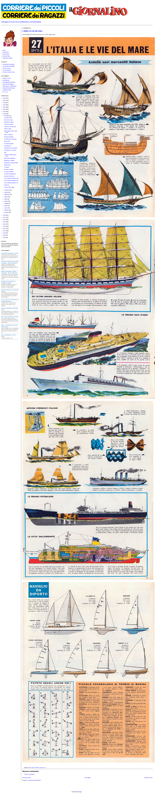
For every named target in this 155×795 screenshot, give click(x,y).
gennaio (6, 212)
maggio (6, 203)
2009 (4, 235)
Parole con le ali (7, 68)
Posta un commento (29, 774)
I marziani (6, 167)
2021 (4, 109)
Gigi (5, 152)
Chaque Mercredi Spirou (9, 88)
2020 (4, 111)
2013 (4, 226)
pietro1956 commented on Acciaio (9, 253)
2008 (4, 237)
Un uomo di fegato (8, 171)
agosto (6, 196)
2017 (4, 217)
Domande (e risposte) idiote (11, 162)
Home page (87, 777)
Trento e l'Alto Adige (9, 187)
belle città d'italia (35, 767)
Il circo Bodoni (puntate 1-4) (11, 182)
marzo (6, 208)
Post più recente (26, 777)
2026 (4, 98)
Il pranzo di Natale (8, 137)
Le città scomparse (9, 143)
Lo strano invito (8, 117)
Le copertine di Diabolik (9, 66)
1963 (30, 767)
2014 (4, 224)
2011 (4, 230)
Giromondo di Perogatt (8, 64)
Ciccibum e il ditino (9, 169)
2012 (4, 228)
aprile (5, 205)
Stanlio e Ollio (7, 128)
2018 (4, 215)
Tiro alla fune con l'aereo (10, 139)
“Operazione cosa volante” (10, 148)
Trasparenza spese (7, 58)
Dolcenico (6, 185)
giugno (6, 201)
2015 (4, 221)
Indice (4, 50)
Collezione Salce (7, 90)
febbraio (6, 210)
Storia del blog (6, 56)
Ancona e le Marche (9, 176)
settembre (7, 194)
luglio (5, 199)
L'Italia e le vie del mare (32, 31)
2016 (4, 219)
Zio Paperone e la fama (10, 150)
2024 (4, 102)
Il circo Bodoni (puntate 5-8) (11, 180)
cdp (44, 767)
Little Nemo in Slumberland (9, 86)
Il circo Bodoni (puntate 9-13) (11, 178)
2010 (4, 233)
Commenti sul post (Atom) (34, 780)
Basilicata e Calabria (9, 160)
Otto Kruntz (7, 141)
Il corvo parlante (7, 70)
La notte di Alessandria (10, 174)
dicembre (6, 115)
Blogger (80, 791)
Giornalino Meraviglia (8, 84)
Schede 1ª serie (7, 78)
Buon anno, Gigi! (8, 120)
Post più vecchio (148, 777)
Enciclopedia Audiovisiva (9, 82)
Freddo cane (7, 165)
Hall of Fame (6, 54)
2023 (4, 105)
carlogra (41, 767)
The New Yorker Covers (9, 72)
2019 (4, 113)
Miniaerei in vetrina (9, 122)
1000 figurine (6, 80)
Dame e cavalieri (8, 134)
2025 (4, 100)
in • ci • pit (5, 92)
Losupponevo (7, 145)
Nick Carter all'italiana (9, 158)
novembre (7, 190)
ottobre (6, 192)
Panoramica (6, 52)
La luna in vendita (8, 124)
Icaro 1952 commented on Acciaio (9, 316)
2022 (4, 107)
